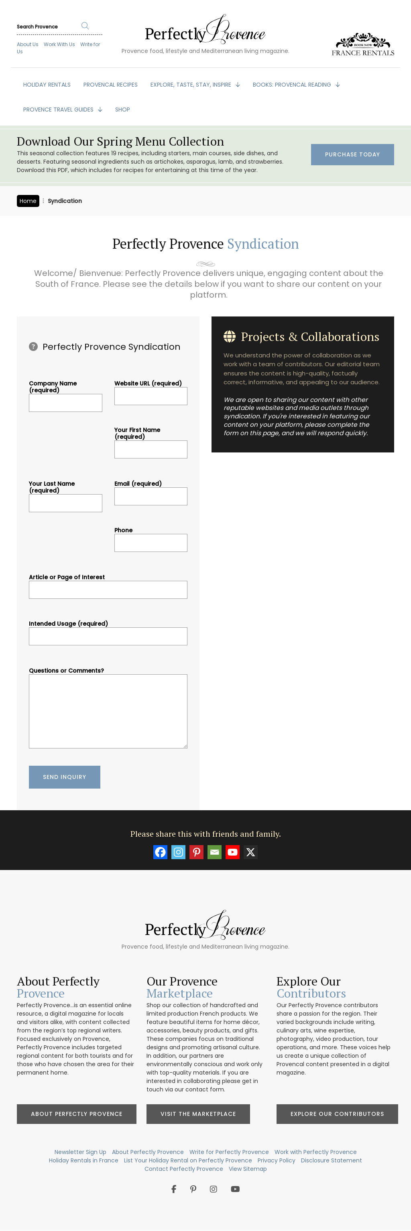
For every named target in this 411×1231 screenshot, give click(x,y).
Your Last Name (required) (65, 494)
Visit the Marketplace (198, 1114)
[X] (251, 852)
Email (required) (151, 490)
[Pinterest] (196, 852)
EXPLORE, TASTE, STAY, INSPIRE (192, 85)
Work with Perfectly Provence (316, 1152)
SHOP (122, 109)
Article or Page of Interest (108, 583)
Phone (151, 536)
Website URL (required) (151, 390)
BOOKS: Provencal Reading (293, 85)
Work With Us (59, 44)
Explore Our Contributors (337, 1114)
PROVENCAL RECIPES (110, 85)
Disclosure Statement (331, 1160)
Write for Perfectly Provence (229, 1152)
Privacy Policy (276, 1160)
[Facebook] (160, 852)
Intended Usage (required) (108, 630)
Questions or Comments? (108, 708)
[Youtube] (233, 852)
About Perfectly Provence (76, 1114)
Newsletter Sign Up (80, 1152)
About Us (28, 44)
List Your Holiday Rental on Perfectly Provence (188, 1160)
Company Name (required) (65, 393)
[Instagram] (178, 852)
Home (28, 201)
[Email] (215, 852)
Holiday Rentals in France (83, 1160)
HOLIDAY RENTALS (47, 85)
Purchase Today (352, 155)
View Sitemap (248, 1169)
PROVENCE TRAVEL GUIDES (59, 109)
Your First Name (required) (151, 440)
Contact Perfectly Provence (183, 1169)
